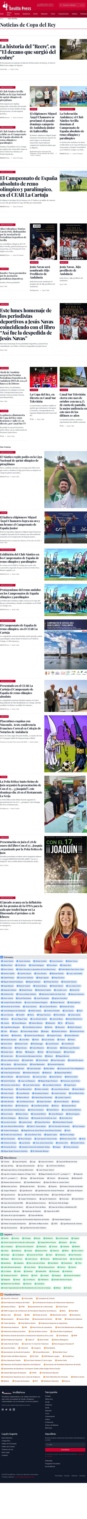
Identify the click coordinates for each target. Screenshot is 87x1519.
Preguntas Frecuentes (52, 1463)
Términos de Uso (7, 1449)
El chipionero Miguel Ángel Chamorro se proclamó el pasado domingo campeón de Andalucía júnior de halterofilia (43, 122)
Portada (48, 1396)
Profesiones (49, 1422)
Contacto (5, 1455)
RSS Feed (48, 1428)
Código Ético (6, 1441)
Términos (74, 1476)
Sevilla (17, 14)
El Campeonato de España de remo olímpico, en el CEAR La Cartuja (19, 628)
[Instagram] (10, 1410)
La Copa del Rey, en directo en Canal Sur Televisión (43, 397)
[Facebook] (3, 1410)
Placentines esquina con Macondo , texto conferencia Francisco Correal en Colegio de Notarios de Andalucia (20, 726)
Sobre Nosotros (7, 1438)
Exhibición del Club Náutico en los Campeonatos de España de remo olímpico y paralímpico (19, 557)
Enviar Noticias (50, 1466)
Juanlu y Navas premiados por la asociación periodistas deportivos (13, 275)
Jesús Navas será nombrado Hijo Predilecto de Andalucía (40, 272)
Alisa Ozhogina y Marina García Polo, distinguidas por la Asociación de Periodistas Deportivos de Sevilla (13, 234)
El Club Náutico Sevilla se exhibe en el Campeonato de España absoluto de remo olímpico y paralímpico (13, 137)
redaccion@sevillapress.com (24, 1477)
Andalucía (26, 14)
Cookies (67, 1476)
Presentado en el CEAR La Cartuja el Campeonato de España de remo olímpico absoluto (16, 691)
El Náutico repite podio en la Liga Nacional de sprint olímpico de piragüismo (21, 460)
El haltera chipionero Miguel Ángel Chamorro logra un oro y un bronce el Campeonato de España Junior (20, 522)
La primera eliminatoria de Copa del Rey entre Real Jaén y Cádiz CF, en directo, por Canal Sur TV (13, 419)
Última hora (9, 14)
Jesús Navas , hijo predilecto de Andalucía (70, 270)
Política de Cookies (8, 1446)
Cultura (74, 14)
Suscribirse (65, 1450)
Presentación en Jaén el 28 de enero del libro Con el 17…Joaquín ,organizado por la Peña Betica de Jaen (21, 847)
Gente (35, 14)
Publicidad (48, 1461)
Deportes (44, 14)
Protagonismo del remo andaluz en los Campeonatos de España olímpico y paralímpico (20, 593)
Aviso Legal (5, 1452)
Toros (53, 14)
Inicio (2, 18)
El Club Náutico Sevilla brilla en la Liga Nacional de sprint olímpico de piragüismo (13, 96)
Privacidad (58, 1476)
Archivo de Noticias (51, 1425)
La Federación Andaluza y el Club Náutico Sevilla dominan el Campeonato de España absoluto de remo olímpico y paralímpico (72, 126)
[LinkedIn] (14, 1410)
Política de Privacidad (9, 1444)
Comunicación (63, 14)
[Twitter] (6, 1410)
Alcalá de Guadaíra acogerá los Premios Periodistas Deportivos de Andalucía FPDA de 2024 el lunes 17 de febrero (13, 378)
